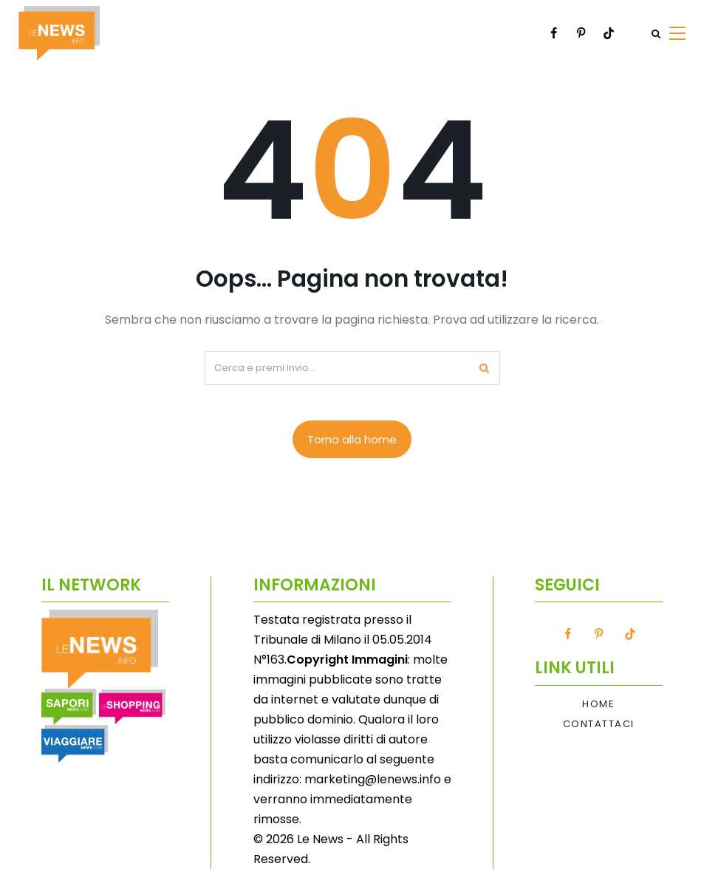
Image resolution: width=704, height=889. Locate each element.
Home (598, 704)
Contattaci (599, 724)
